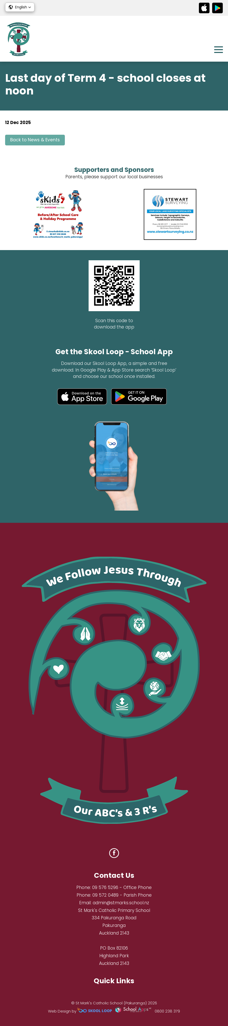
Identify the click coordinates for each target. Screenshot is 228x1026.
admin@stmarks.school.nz (121, 903)
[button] (19, 7)
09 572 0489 (105, 895)
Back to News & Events (35, 140)
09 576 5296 (105, 887)
